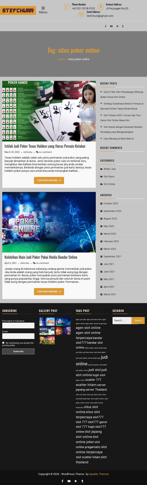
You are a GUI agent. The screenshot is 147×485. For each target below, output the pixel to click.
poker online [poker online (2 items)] (80, 380)
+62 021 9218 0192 (83, 8)
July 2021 (109, 264)
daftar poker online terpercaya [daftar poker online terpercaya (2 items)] (96, 348)
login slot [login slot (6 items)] (99, 375)
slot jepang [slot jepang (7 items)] (93, 432)
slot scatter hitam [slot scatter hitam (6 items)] (88, 457)
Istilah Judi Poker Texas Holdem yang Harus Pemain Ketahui (45, 146)
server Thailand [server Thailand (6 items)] (96, 389)
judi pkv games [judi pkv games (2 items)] (93, 365)
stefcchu (27, 152)
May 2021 (109, 279)
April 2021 (109, 286)
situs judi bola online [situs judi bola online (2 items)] (94, 395)
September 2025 (112, 211)
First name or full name (13, 321)
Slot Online (109, 184)
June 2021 (109, 271)
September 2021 (112, 256)
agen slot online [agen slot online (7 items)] (88, 328)
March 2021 (110, 294)
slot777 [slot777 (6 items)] (98, 417)
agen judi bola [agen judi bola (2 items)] (81, 320)
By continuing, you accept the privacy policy (18, 344)
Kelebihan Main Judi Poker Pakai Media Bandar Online (41, 257)
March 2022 (110, 248)
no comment (45, 152)
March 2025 (110, 233)
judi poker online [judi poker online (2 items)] (82, 370)
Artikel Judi (110, 169)
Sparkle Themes (99, 474)
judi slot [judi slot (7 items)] (95, 370)
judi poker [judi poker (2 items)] (103, 365)
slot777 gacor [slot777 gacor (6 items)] (97, 422)
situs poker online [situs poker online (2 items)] (97, 399)
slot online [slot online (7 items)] (84, 437)
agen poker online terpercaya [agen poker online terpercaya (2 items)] (96, 324)
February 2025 (111, 241)
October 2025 (111, 203)
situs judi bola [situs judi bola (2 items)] (81, 395)
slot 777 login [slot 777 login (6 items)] (85, 427)
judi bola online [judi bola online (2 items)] (88, 352)
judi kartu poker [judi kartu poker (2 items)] (100, 352)
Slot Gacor (109, 176)
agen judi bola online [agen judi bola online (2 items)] (94, 320)
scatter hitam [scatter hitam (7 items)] (86, 385)
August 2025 (110, 218)
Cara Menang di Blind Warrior (119, 138)
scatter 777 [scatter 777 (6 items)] (93, 380)
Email (5, 331)
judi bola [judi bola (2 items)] (79, 352)
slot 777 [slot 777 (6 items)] (81, 422)
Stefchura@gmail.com (100, 15)
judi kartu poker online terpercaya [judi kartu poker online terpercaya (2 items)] (88, 358)
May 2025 (109, 226)
